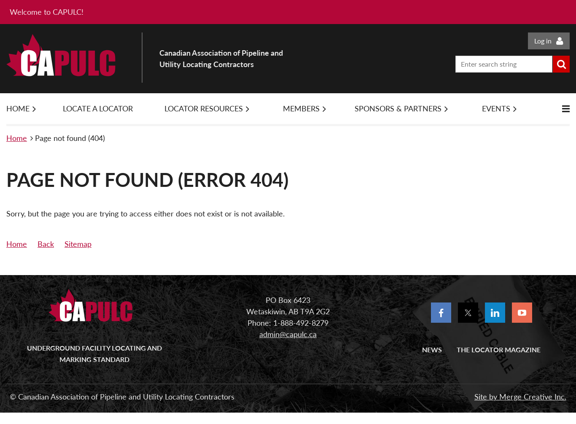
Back (46, 243)
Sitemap (78, 243)
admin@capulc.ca (288, 334)
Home (16, 138)
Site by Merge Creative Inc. (520, 396)
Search (561, 64)
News (432, 350)
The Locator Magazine (499, 350)
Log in (543, 41)
